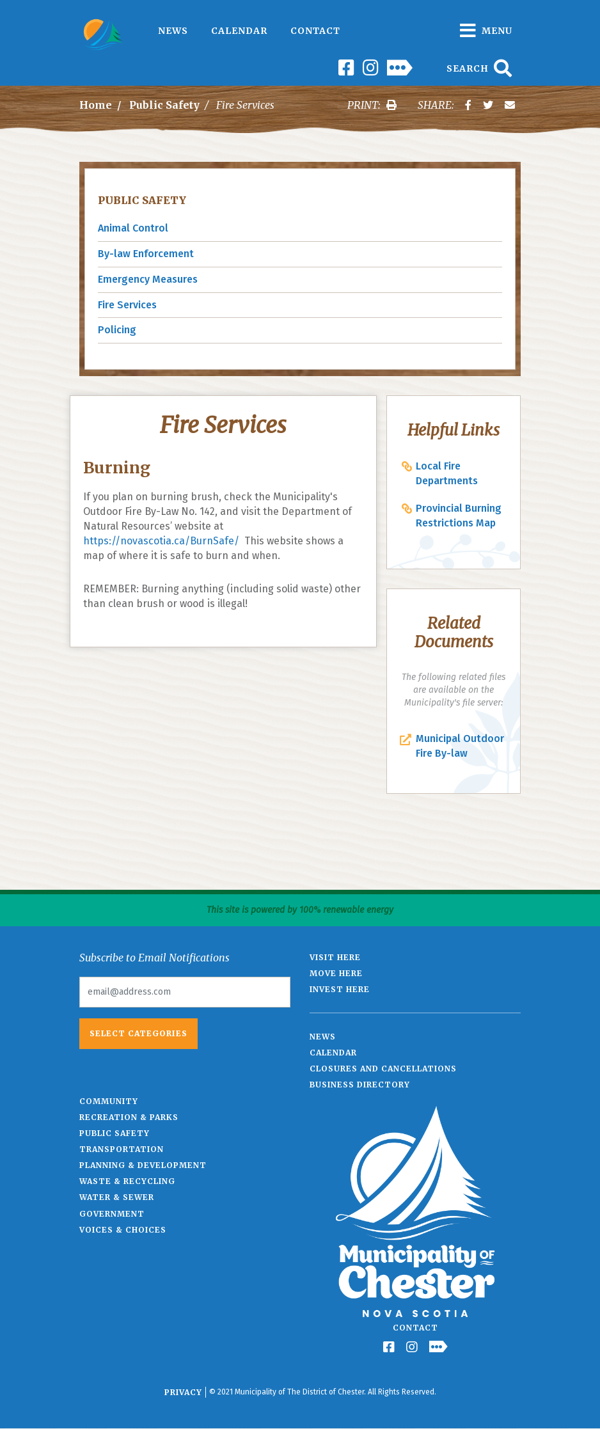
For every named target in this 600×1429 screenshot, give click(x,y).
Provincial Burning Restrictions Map (458, 515)
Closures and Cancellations (383, 1068)
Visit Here (335, 957)
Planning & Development (143, 1165)
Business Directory (360, 1084)
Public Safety (164, 105)
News (173, 30)
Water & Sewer (116, 1197)
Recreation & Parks (128, 1117)
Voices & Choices (122, 1230)
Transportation (121, 1149)
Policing (117, 330)
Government (112, 1214)
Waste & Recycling (127, 1181)
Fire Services (127, 305)
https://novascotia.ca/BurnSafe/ (161, 541)
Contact (315, 30)
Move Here (336, 973)
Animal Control (133, 228)
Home (95, 105)
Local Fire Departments (447, 473)
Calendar (239, 30)
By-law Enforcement (146, 254)
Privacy (183, 1392)
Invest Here (340, 989)
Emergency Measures (148, 279)
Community (108, 1101)
